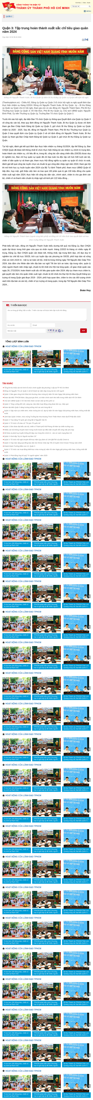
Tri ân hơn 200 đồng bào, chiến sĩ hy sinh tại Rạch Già (16, 371)
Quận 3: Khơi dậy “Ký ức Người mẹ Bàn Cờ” (20, 436)
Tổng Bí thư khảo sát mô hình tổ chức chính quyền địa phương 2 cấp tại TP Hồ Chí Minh (36, 388)
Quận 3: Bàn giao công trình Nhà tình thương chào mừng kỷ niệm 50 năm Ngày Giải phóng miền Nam (41, 394)
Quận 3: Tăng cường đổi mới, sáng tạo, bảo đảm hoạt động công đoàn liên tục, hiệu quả (36, 404)
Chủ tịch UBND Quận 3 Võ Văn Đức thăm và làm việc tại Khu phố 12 (29, 401)
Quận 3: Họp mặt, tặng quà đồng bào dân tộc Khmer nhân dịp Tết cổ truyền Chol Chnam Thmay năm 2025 (43, 443)
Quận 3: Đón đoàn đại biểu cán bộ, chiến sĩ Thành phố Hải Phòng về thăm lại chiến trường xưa (38, 426)
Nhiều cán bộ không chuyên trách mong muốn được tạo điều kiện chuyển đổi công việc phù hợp (39, 430)
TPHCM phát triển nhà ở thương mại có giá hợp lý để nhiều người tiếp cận (45, 371)
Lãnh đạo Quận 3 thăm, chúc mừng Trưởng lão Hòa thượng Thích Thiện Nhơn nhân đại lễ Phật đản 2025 (42, 417)
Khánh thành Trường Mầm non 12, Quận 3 (19, 446)
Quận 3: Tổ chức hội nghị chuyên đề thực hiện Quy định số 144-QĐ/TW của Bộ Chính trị (36, 440)
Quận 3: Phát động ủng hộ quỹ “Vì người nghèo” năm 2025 (25, 455)
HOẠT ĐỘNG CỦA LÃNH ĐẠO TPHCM (23, 346)
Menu (87, 11)
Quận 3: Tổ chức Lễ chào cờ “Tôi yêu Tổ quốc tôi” (22, 423)
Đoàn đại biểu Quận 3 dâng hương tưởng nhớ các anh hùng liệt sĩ (28, 407)
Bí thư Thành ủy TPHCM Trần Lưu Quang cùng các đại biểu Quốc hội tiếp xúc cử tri (76, 371)
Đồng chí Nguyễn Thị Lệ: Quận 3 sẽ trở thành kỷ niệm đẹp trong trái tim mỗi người (34, 391)
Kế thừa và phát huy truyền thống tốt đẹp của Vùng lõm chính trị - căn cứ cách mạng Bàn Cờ (38, 433)
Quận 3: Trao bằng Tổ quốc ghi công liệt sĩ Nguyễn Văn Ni (25, 420)
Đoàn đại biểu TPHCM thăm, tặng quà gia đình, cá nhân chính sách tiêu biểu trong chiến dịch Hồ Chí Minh (42, 397)
